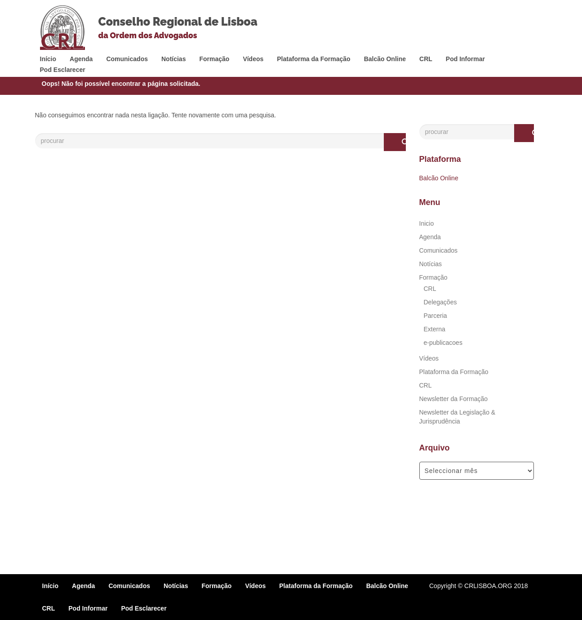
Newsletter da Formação (453, 398)
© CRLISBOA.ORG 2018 (493, 585)
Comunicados (127, 58)
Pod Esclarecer (62, 69)
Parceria (435, 315)
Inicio (426, 223)
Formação (214, 58)
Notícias (173, 58)
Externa (434, 329)
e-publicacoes (443, 342)
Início (48, 58)
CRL (425, 58)
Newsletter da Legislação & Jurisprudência (457, 417)
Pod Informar (465, 58)
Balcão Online (385, 58)
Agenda (81, 58)
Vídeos (253, 58)
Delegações (440, 302)
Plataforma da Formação (313, 58)
